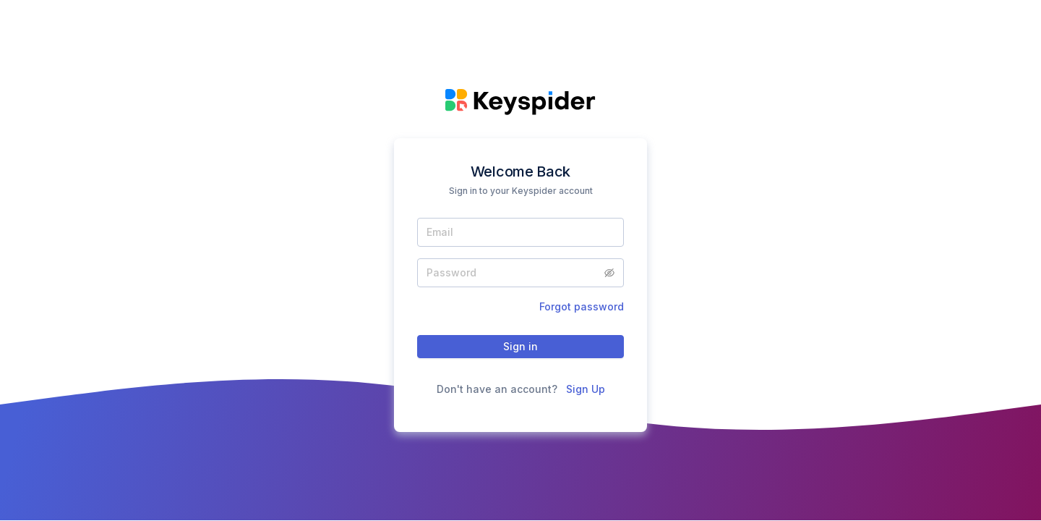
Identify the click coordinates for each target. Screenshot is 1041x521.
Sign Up (585, 389)
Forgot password (581, 306)
